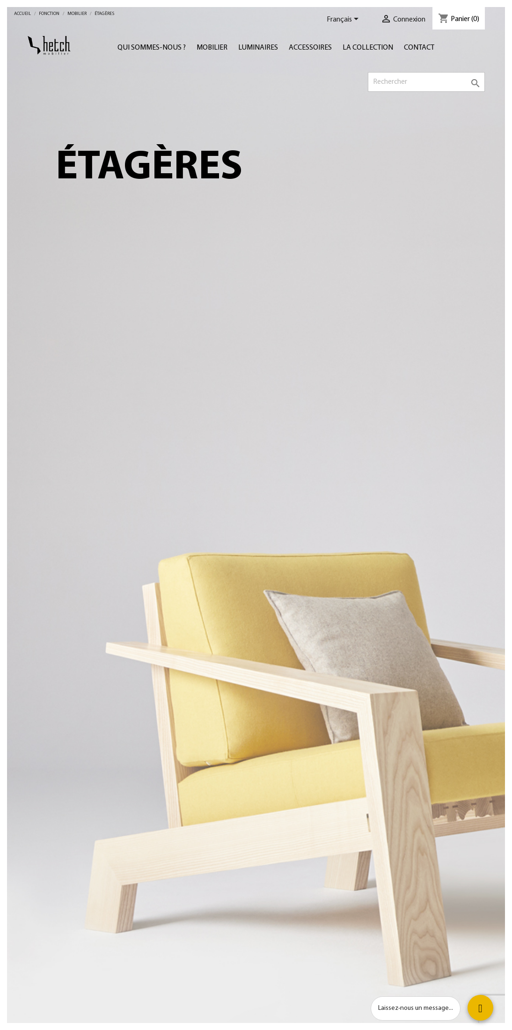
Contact (419, 48)
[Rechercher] (426, 82)
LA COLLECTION (368, 48)
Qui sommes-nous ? (151, 48)
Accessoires (310, 48)
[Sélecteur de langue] (344, 19)
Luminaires (258, 48)
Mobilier (212, 48)
